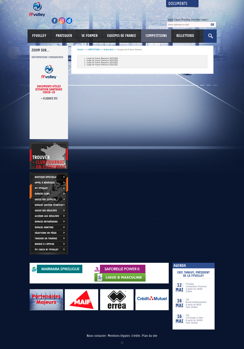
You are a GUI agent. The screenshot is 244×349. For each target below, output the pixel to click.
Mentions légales (119, 336)
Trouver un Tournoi (46, 238)
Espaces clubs (42, 193)
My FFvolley (41, 188)
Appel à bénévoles (45, 182)
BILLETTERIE (185, 36)
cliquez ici (50, 98)
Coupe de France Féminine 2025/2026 (102, 61)
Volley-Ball (108, 49)
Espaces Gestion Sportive (49, 205)
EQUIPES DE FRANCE (121, 36)
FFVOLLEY (39, 36)
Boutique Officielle (45, 177)
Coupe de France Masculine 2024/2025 (102, 63)
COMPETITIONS (156, 36)
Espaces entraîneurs (46, 221)
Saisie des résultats (46, 210)
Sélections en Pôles (46, 232)
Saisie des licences (45, 199)
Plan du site (149, 336)
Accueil (80, 50)
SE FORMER (90, 36)
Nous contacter (96, 336)
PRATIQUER (64, 36)
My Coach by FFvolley (46, 249)
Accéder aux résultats (47, 216)
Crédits (135, 336)
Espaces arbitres (44, 227)
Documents (177, 3)
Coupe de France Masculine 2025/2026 (102, 59)
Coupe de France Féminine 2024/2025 (102, 65)
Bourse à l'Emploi (44, 244)
